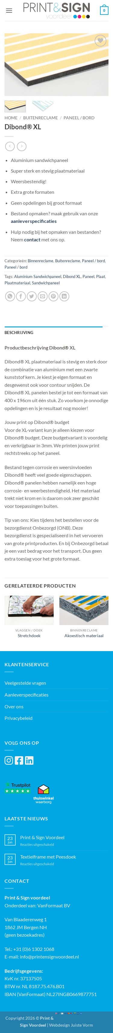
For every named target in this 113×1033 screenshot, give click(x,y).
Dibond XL (72, 276)
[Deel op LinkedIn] (64, 296)
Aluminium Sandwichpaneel (37, 276)
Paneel (88, 276)
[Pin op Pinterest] (53, 296)
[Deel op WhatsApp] (10, 296)
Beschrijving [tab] (19, 332)
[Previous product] (21, 146)
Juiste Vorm (82, 1025)
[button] (9, 10)
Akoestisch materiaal (84, 635)
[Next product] (9, 146)
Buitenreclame (40, 117)
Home (11, 117)
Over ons (14, 706)
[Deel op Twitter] (32, 296)
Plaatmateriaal (17, 282)
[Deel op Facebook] (21, 296)
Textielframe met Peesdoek (48, 856)
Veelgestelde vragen (25, 683)
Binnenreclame (40, 260)
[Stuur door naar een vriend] (43, 296)
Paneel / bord (79, 117)
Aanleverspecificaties (27, 694)
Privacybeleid (19, 718)
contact (32, 239)
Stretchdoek (29, 635)
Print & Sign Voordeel (42, 837)
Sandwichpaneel (46, 282)
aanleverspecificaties (34, 221)
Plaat (100, 276)
